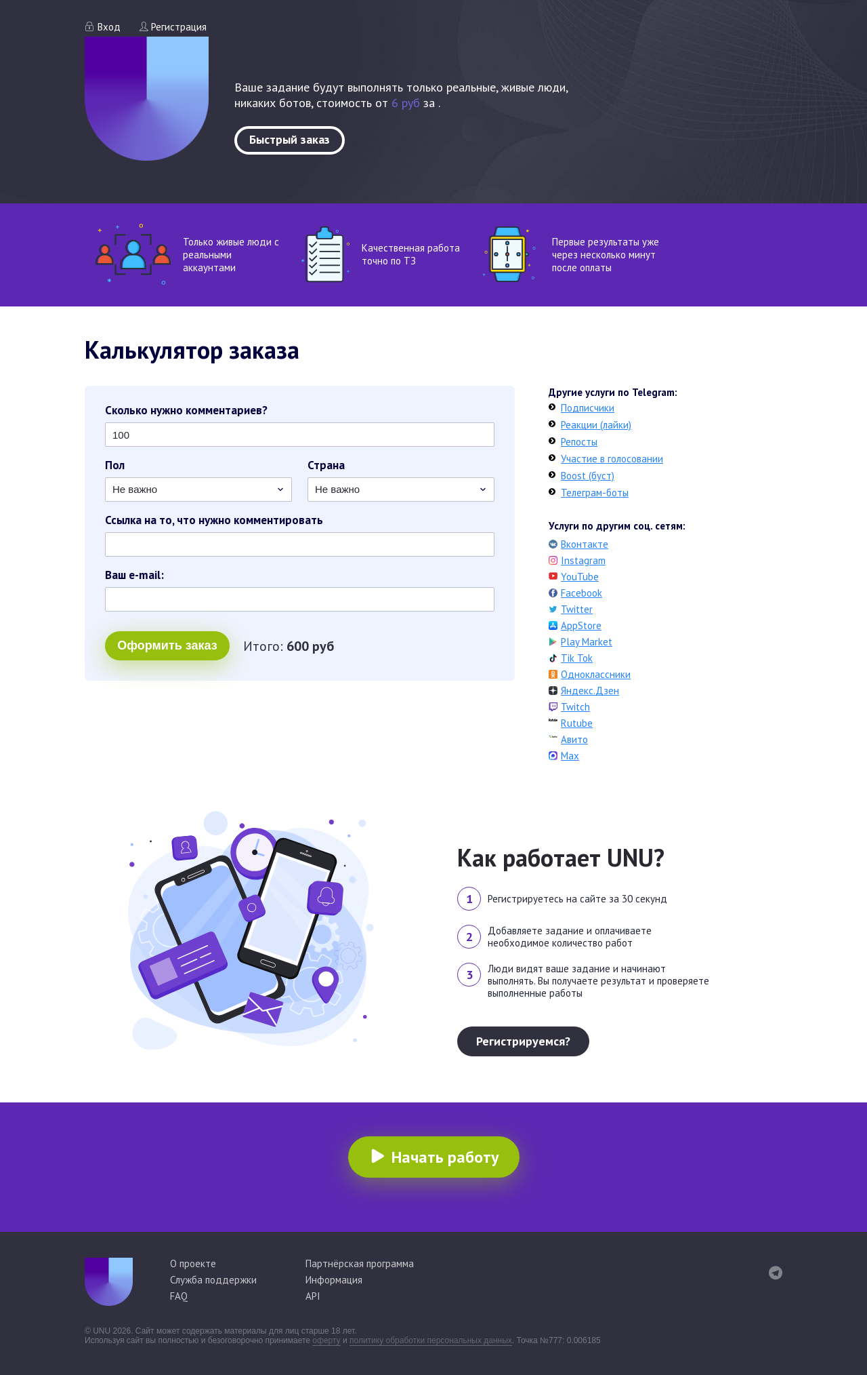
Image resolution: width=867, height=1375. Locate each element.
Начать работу (445, 1157)
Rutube (577, 723)
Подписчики (587, 407)
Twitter (577, 609)
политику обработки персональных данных (431, 1340)
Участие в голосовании (612, 458)
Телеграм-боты (595, 492)
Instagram (583, 560)
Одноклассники (596, 674)
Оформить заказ (167, 645)
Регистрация (179, 26)
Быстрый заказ (289, 139)
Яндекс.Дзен (590, 690)
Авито (574, 739)
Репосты (579, 441)
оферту (326, 1340)
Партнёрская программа (359, 1263)
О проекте (193, 1263)
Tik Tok (577, 658)
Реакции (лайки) (596, 424)
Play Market (586, 641)
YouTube (580, 576)
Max (570, 755)
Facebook (581, 592)
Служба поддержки (213, 1279)
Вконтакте (584, 544)
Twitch (575, 706)
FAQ (179, 1296)
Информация (333, 1279)
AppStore (581, 625)
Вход (109, 26)
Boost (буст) (587, 475)
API (312, 1296)
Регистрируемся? (523, 1041)
